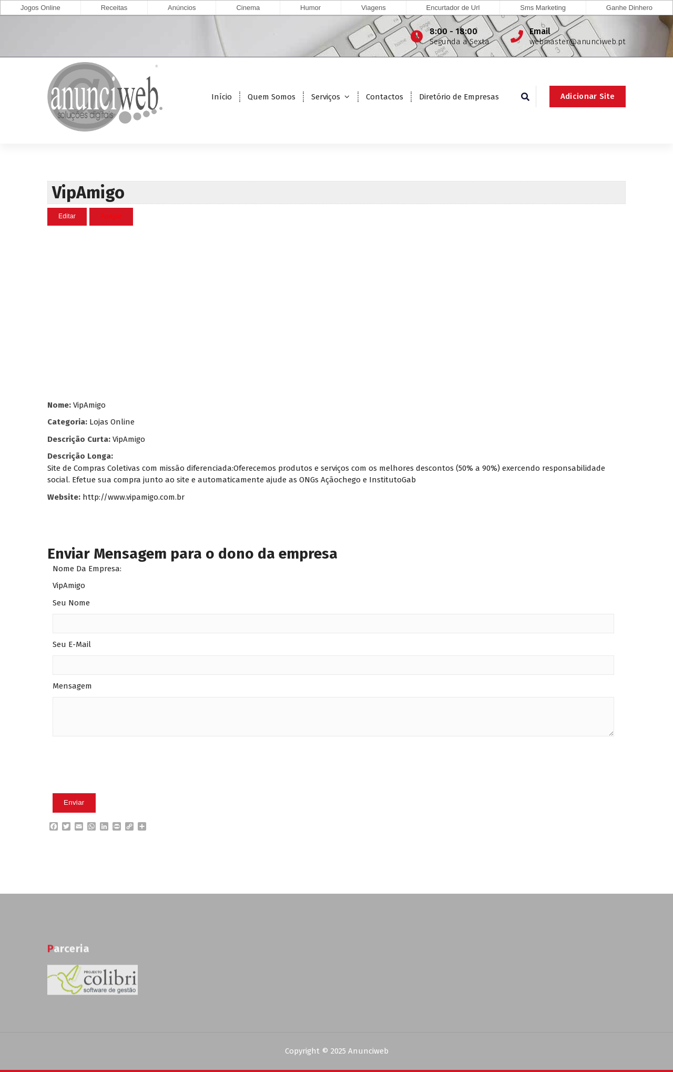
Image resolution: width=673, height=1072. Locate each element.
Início (221, 97)
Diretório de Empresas (459, 97)
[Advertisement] (336, 312)
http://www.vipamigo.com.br (134, 496)
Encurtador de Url (453, 8)
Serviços (325, 97)
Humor (310, 8)
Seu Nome (71, 602)
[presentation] (132, 781)
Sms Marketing (543, 8)
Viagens (373, 8)
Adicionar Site (587, 96)
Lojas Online (112, 421)
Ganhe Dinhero (629, 8)
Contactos (384, 97)
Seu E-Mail (72, 644)
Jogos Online (40, 8)
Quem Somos (271, 97)
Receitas (114, 8)
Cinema (248, 8)
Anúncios (182, 8)
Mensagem (72, 685)
